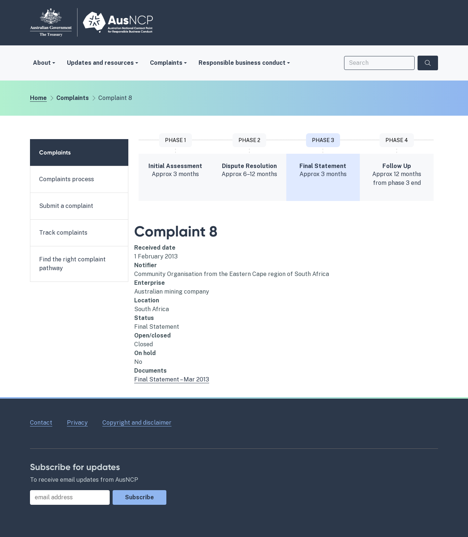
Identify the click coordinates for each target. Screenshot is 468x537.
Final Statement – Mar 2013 (171, 379)
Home (38, 97)
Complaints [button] (166, 62)
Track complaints (63, 232)
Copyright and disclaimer (136, 422)
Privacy (77, 422)
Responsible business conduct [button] (242, 62)
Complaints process (66, 179)
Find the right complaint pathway (72, 264)
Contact (41, 422)
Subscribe (139, 497)
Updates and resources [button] (100, 62)
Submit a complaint (66, 205)
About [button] (42, 62)
